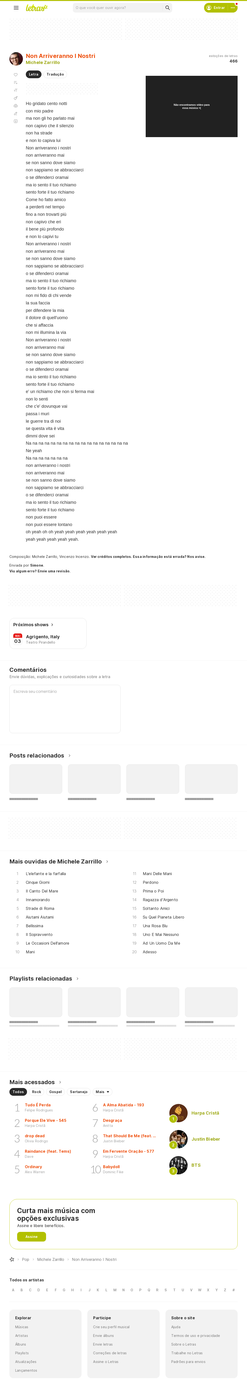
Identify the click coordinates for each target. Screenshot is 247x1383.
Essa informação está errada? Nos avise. (169, 557)
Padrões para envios (188, 1362)
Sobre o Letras (183, 1344)
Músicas (21, 1327)
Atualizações (26, 1362)
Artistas (21, 1336)
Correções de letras (110, 1353)
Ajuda (175, 1327)
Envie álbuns (103, 1336)
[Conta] (233, 8)
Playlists (22, 1353)
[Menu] (16, 8)
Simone (36, 565)
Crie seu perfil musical (111, 1327)
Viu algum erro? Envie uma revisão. (40, 571)
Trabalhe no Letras (187, 1353)
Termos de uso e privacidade (195, 1336)
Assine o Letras (105, 1362)
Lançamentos (26, 1370)
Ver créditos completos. (111, 557)
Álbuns (20, 1344)
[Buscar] (167, 8)
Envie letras (103, 1344)
